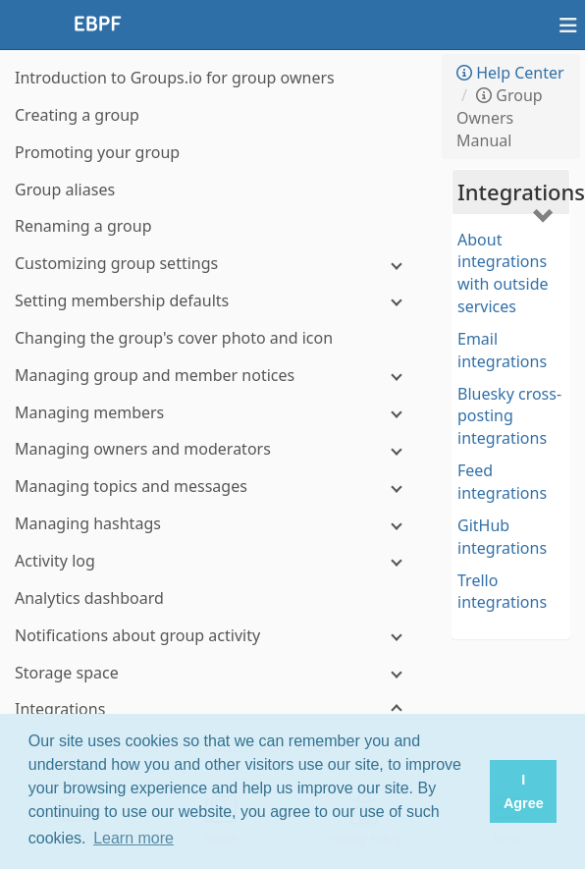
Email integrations (502, 350)
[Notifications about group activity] (216, 636)
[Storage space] (216, 673)
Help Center (510, 72)
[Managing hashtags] (216, 524)
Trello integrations (502, 592)
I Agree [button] (524, 791)
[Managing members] (216, 413)
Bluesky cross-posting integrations (509, 416)
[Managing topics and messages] (216, 486)
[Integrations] (216, 709)
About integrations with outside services (503, 273)
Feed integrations (502, 482)
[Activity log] (216, 561)
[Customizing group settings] (216, 263)
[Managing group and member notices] (216, 375)
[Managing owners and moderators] (216, 449)
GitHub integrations (502, 537)
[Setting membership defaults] (216, 301)
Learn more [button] (133, 838)
